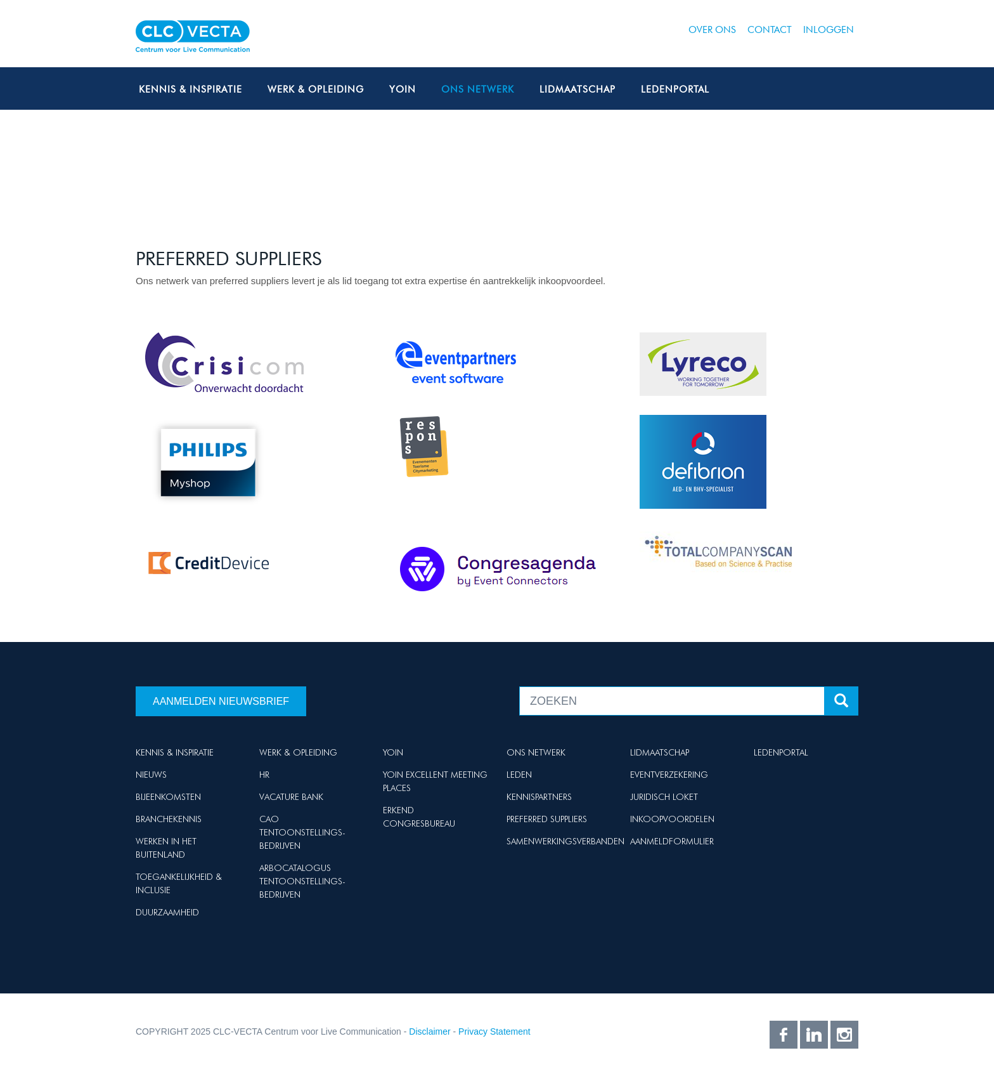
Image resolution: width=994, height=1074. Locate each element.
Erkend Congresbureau (419, 816)
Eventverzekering (669, 774)
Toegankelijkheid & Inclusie (179, 883)
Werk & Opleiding (316, 89)
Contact (769, 30)
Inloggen (828, 30)
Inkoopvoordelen (672, 819)
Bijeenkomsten (168, 797)
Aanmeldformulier (672, 841)
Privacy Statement (494, 1031)
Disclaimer (429, 1031)
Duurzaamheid (167, 912)
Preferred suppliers (547, 819)
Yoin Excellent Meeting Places (435, 781)
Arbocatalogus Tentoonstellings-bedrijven (302, 881)
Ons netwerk (477, 89)
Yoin (402, 89)
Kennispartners (539, 797)
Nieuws (151, 774)
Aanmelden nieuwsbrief (221, 701)
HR (264, 774)
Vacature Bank (291, 797)
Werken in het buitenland (166, 848)
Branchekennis (169, 819)
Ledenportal (675, 89)
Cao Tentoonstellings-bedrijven (302, 832)
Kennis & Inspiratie (190, 89)
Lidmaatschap (577, 89)
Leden (519, 774)
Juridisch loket (664, 797)
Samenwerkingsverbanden (565, 841)
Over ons (712, 30)
